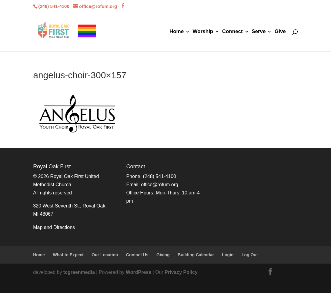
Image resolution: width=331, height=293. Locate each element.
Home (176, 31)
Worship (203, 31)
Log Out (250, 254)
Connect (232, 31)
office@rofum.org (159, 184)
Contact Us (137, 254)
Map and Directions (54, 227)
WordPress (138, 272)
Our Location (105, 254)
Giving (163, 254)
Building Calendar (196, 254)
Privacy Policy (181, 272)
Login (227, 254)
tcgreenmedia (79, 272)
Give (280, 31)
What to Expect (68, 254)
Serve (259, 31)
